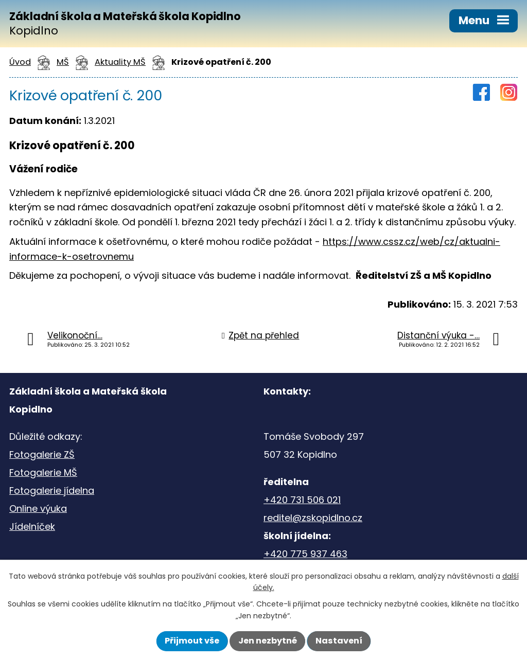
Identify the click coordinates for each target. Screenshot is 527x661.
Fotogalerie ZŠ (42, 454)
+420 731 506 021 (302, 499)
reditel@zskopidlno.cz (313, 517)
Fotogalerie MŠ (43, 472)
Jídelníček (32, 526)
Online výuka (38, 508)
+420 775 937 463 (305, 553)
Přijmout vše (192, 641)
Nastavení (338, 641)
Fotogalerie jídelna (51, 490)
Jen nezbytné (267, 641)
